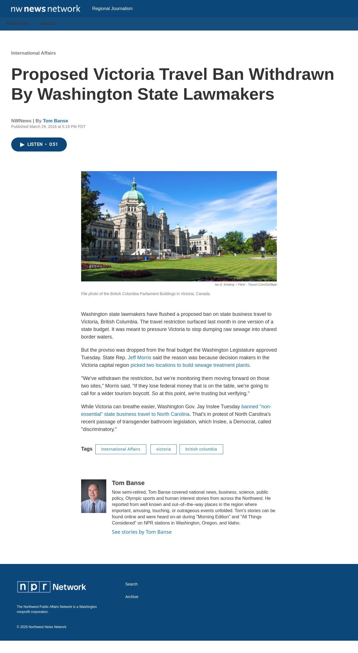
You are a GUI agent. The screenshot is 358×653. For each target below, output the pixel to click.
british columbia (201, 461)
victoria (163, 461)
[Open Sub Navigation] (33, 36)
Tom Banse (55, 133)
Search (131, 596)
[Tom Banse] (93, 508)
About (48, 36)
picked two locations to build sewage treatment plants (190, 377)
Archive (131, 609)
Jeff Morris (139, 369)
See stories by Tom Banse (142, 543)
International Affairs (33, 65)
